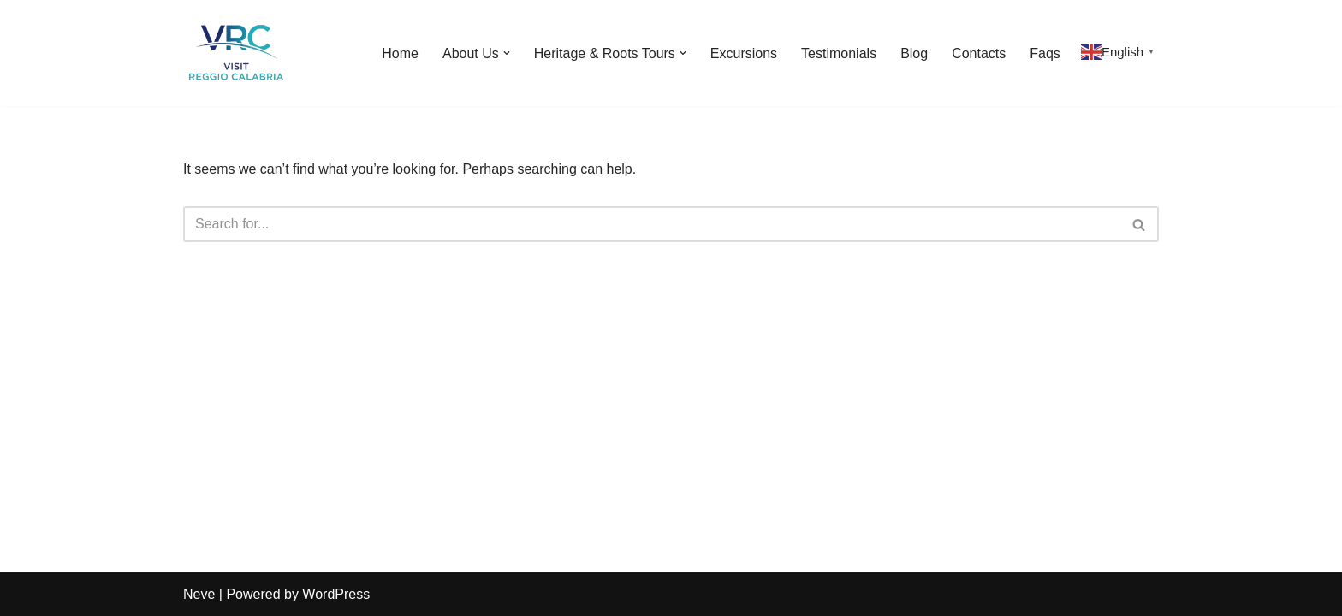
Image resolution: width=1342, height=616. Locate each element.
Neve (199, 594)
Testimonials (838, 53)
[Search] (651, 224)
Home (400, 53)
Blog (914, 53)
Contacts (979, 53)
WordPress (336, 594)
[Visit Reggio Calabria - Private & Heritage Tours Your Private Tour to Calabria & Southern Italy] (234, 53)
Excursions (743, 53)
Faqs (1045, 53)
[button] (506, 53)
